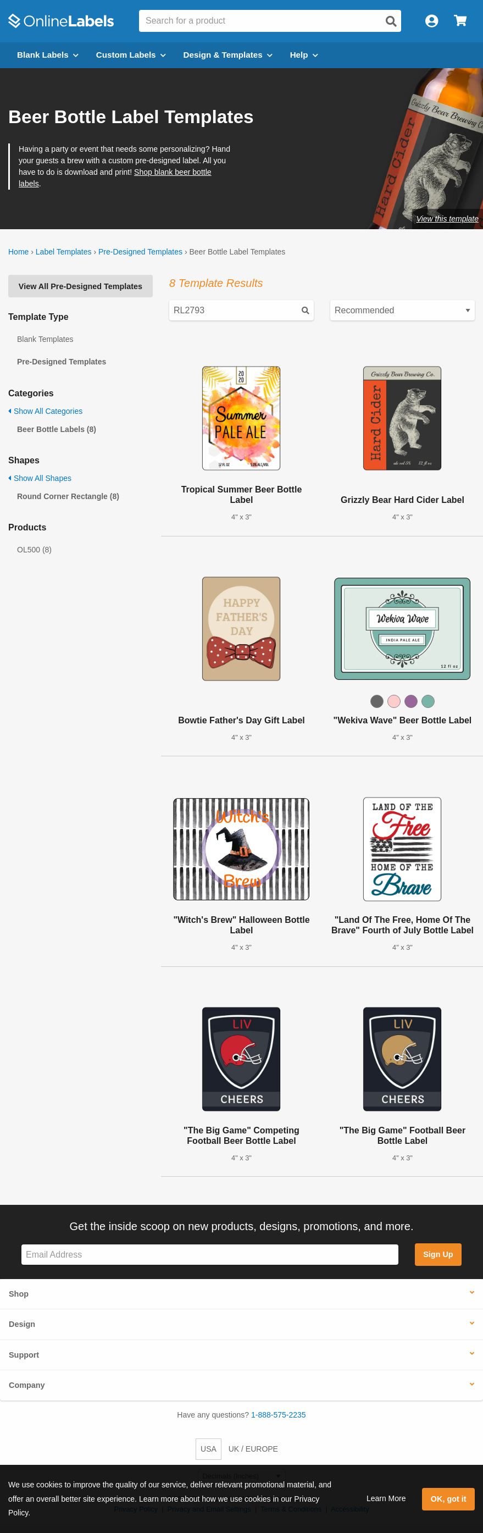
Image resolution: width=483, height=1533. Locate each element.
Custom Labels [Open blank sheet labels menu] (131, 54)
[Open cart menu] (460, 21)
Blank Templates (45, 339)
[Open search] (391, 21)
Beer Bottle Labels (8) (56, 429)
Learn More (386, 1498)
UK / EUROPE (253, 1449)
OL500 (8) (34, 549)
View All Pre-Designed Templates (80, 286)
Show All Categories (45, 411)
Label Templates (64, 251)
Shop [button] (19, 1294)
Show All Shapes (39, 478)
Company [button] (27, 1385)
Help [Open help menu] (304, 54)
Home (18, 251)
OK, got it (449, 1499)
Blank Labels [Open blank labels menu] (48, 54)
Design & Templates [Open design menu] (228, 54)
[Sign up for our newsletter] (209, 1254)
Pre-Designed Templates (140, 251)
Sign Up (438, 1254)
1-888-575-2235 (278, 1414)
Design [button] (22, 1324)
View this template (448, 218)
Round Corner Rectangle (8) (68, 496)
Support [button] (24, 1355)
